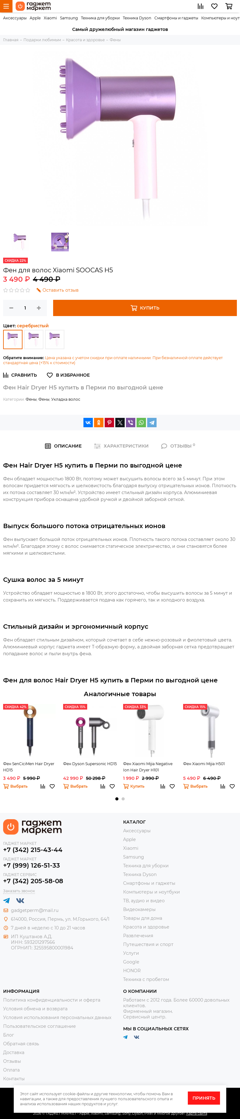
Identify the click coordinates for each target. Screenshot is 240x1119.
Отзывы (12, 1061)
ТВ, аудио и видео (144, 901)
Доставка (13, 1052)
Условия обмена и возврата (35, 1009)
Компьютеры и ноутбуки (151, 892)
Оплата (11, 1070)
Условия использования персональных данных (57, 1017)
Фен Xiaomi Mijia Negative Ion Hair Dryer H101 (147, 766)
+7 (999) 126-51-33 (31, 865)
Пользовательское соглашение (39, 1026)
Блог (8, 1035)
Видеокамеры (139, 909)
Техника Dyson (137, 18)
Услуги (131, 953)
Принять (203, 1098)
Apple (35, 18)
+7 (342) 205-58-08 (33, 881)
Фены (31, 399)
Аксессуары (15, 18)
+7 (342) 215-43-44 (32, 850)
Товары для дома (142, 918)
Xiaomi (50, 18)
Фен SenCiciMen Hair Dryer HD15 (28, 766)
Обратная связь (21, 1044)
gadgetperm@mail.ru (34, 910)
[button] (116, 798)
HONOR (132, 970)
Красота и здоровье (146, 927)
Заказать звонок (19, 891)
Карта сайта (196, 1113)
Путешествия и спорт (148, 944)
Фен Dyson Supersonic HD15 (90, 763)
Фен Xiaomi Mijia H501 (204, 763)
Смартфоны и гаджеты (176, 18)
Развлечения (138, 935)
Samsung (69, 18)
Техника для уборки (100, 18)
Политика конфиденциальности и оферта (51, 1000)
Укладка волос (65, 399)
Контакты (14, 1079)
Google (131, 962)
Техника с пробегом (146, 979)
